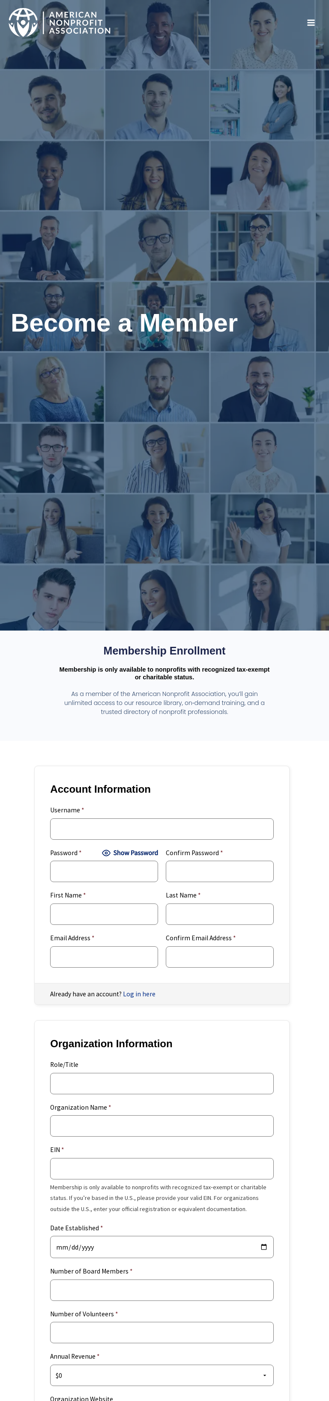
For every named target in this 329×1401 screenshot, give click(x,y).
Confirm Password (194, 853)
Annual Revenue (74, 1356)
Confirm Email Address (201, 938)
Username (67, 810)
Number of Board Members (91, 1271)
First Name (68, 895)
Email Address (72, 938)
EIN (57, 1150)
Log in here (139, 994)
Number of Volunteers (84, 1314)
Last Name (183, 895)
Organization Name (80, 1107)
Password (65, 853)
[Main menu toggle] (311, 23)
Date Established (76, 1228)
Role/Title (64, 1064)
